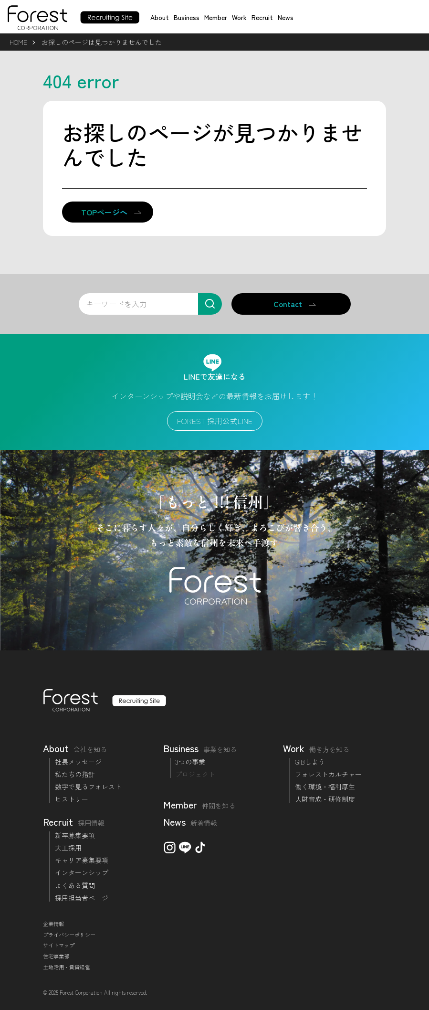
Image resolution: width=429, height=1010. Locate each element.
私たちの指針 (75, 774)
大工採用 (68, 847)
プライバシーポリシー (69, 934)
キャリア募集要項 (81, 860)
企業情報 (53, 923)
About (159, 17)
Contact (287, 303)
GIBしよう (310, 761)
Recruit (262, 17)
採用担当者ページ (81, 898)
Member (215, 17)
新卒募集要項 (75, 835)
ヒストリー (71, 799)
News (285, 17)
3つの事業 (190, 761)
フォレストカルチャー (328, 774)
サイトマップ (58, 945)
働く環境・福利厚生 (325, 786)
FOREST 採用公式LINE (214, 420)
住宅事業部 (56, 956)
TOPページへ (104, 212)
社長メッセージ (78, 761)
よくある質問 (75, 885)
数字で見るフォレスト (88, 786)
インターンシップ (81, 872)
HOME (18, 42)
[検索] (210, 304)
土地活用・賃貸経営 (66, 967)
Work (239, 17)
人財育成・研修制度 (325, 799)
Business (186, 17)
